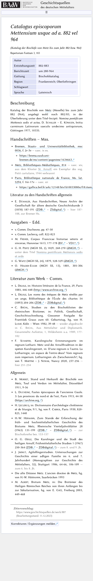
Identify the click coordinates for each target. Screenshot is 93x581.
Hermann (29, 418)
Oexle (28, 439)
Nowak (45, 361)
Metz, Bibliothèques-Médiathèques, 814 (40, 165)
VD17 (72, 243)
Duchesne (24, 392)
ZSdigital (56, 209)
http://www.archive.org (48, 289)
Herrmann (34, 477)
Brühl (24, 307)
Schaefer (25, 340)
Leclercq (24, 405)
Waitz (22, 261)
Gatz (59, 490)
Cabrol (56, 409)
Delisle (22, 285)
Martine (29, 361)
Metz (48, 110)
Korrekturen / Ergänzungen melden (33, 523)
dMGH (72, 248)
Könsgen (69, 122)
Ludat (18, 323)
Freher (24, 239)
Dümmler (24, 201)
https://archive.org (27, 400)
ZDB (40, 209)
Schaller (51, 122)
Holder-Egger (28, 265)
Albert (24, 482)
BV (61, 243)
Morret (23, 379)
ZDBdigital (54, 302)
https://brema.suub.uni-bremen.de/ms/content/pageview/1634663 (45, 157)
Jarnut (22, 452)
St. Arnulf (44, 169)
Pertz (26, 248)
